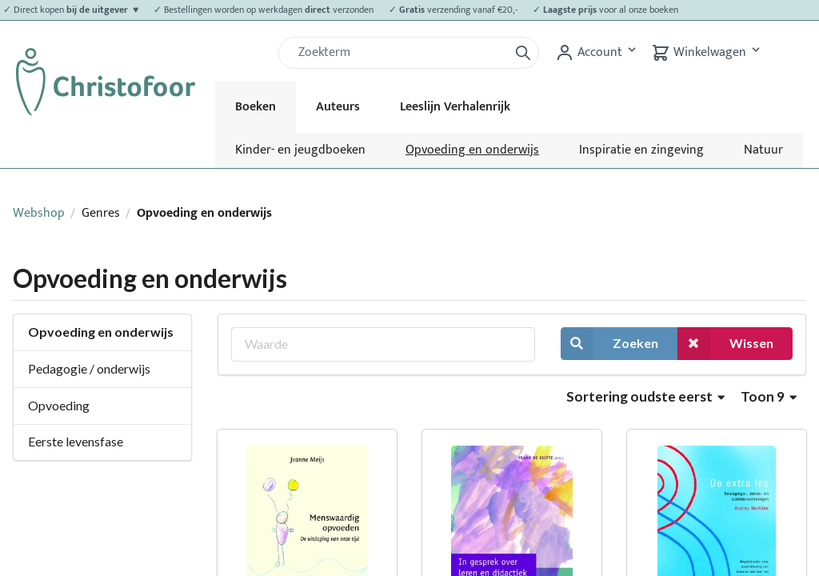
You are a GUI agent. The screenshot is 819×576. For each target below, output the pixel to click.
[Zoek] (400, 53)
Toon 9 (769, 396)
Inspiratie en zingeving (641, 150)
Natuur (763, 150)
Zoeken (609, 343)
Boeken (255, 107)
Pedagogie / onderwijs (89, 368)
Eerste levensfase (75, 441)
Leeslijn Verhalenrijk (455, 107)
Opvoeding (59, 405)
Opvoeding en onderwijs (472, 150)
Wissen (725, 343)
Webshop (39, 213)
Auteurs (338, 107)
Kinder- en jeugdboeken (300, 150)
